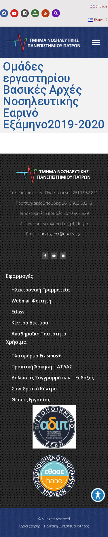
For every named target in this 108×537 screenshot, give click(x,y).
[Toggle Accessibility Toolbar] (98, 495)
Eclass (18, 312)
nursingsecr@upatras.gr (60, 234)
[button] (95, 42)
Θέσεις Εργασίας (31, 399)
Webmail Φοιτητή (31, 301)
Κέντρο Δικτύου (30, 323)
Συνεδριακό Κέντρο (34, 388)
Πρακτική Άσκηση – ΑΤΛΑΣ (42, 366)
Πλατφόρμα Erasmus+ (36, 356)
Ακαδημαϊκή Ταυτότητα (39, 334)
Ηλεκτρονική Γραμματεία (41, 290)
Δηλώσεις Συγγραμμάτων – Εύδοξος (53, 377)
